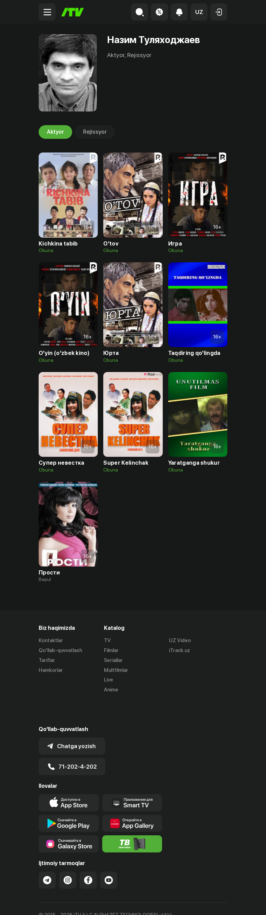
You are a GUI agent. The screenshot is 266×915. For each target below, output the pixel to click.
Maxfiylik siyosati (103, 903)
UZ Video (180, 640)
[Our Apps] (132, 778)
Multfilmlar (116, 670)
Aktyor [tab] (55, 132)
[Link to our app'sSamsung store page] (69, 819)
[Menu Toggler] (47, 12)
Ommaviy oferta (57, 903)
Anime (111, 690)
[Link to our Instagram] (67, 855)
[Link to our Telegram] (47, 855)
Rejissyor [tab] (95, 132)
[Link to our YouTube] (108, 855)
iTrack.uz (179, 650)
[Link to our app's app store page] (69, 778)
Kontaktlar (51, 640)
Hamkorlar (51, 670)
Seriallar (113, 660)
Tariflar (47, 660)
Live (108, 680)
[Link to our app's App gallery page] (132, 799)
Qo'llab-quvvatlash (60, 650)
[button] (199, 12)
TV (107, 640)
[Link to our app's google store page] (69, 799)
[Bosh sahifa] (72, 12)
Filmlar (111, 650)
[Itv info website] (132, 819)
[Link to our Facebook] (88, 855)
